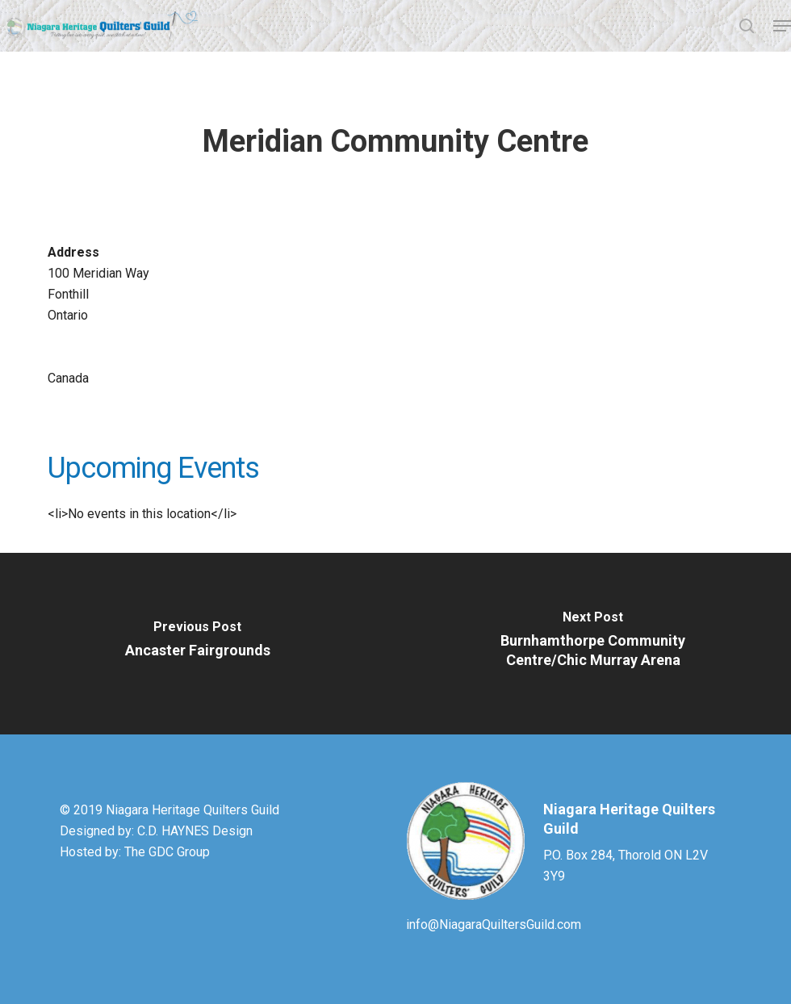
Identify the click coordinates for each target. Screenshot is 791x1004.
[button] (782, 26)
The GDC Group (167, 852)
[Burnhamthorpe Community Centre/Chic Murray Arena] (593, 643)
